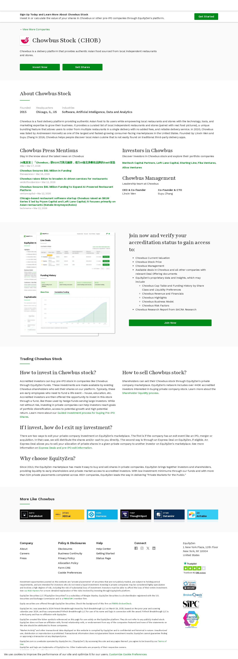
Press (23, 558)
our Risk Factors (32, 591)
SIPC (72, 598)
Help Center (103, 548)
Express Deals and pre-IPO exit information (65, 447)
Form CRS (64, 567)
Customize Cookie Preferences (128, 654)
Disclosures (65, 548)
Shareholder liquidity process (140, 393)
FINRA (66, 598)
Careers (24, 553)
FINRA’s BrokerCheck (121, 603)
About (23, 548)
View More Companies (36, 29)
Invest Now (40, 67)
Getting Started (105, 553)
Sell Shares (82, 67)
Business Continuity (70, 553)
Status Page (103, 558)
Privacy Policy (66, 558)
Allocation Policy (68, 563)
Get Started (206, 16)
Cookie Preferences (70, 572)
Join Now (170, 322)
